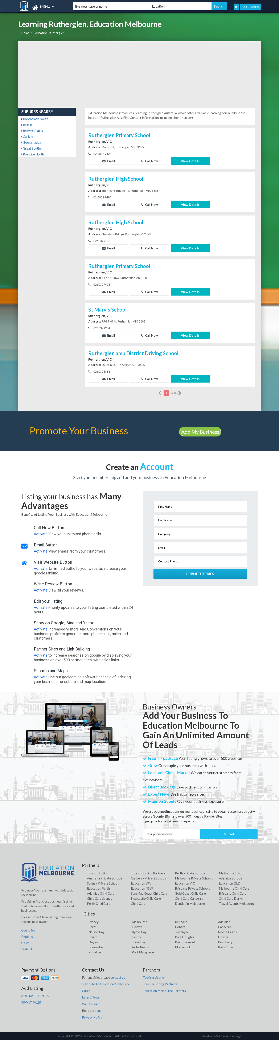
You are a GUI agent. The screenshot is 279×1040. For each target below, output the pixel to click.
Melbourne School (231, 873)
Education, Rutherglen (49, 33)
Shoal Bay (139, 942)
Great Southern (33, 148)
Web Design (90, 1004)
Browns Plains (32, 131)
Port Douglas (184, 937)
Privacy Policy (92, 1017)
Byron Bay (139, 932)
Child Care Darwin (231, 898)
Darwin (137, 927)
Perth (93, 927)
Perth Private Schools (190, 873)
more (176, 393)
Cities (25, 943)
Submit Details (200, 574)
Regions (27, 936)
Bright (93, 937)
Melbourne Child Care (234, 888)
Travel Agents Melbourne (237, 903)
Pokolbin (95, 952)
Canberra (224, 927)
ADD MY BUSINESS (35, 996)
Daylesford (96, 942)
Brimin (26, 125)
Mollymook (183, 947)
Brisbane (181, 922)
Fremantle (96, 947)
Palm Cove (225, 947)
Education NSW (142, 888)
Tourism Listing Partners (148, 873)
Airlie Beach (140, 947)
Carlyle (27, 136)
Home (25, 33)
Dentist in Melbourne (190, 903)
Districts (27, 949)
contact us (118, 977)
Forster (223, 937)
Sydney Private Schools (103, 883)
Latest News (90, 997)
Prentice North (32, 154)
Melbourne (139, 922)
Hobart (180, 927)
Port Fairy (225, 942)
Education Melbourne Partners (164, 991)
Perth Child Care (98, 903)
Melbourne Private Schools (194, 878)
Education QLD (229, 883)
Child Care (138, 903)
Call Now (149, 161)
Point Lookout (185, 942)
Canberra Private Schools (149, 878)
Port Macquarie (143, 952)
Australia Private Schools (105, 878)
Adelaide (224, 922)
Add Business (251, 6)
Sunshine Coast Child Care (149, 893)
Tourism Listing (97, 873)
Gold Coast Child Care (190, 893)
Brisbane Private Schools (192, 888)
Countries (28, 930)
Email (108, 161)
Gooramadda (31, 142)
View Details (190, 161)
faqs (98, 1010)
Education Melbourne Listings (220, 1036)
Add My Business (200, 432)
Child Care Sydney (99, 898)
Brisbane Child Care (232, 893)
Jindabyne (182, 932)
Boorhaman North (34, 119)
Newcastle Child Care (146, 898)
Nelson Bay (96, 932)
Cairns (136, 937)
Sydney (94, 922)
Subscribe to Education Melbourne (106, 984)
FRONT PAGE (31, 1002)
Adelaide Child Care (100, 893)
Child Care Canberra (189, 898)
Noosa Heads (227, 932)
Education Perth (98, 888)
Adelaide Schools (231, 878)
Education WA (141, 883)
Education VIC (185, 883)
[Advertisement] (139, 72)
